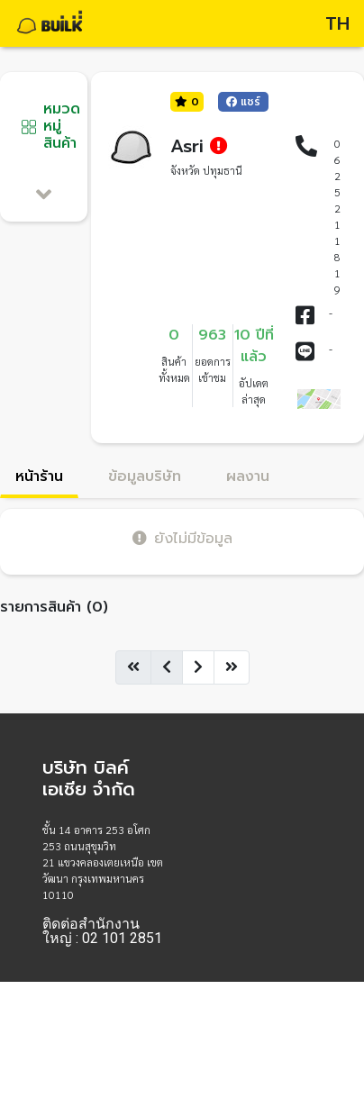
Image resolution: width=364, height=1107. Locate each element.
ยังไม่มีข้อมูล (182, 538)
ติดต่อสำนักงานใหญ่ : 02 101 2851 (102, 931)
